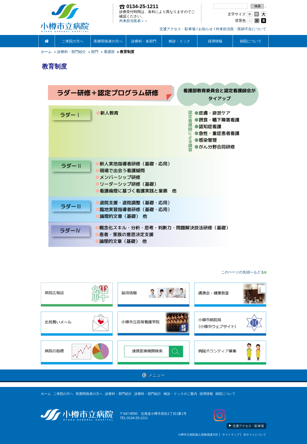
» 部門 (93, 52)
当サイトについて (254, 434)
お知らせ (205, 29)
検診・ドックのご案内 (180, 394)
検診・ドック (179, 41)
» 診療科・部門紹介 (70, 52)
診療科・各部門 (143, 41)
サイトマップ (230, 434)
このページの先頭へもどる (243, 272)
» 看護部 (108, 52)
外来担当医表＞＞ (133, 21)
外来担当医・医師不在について (241, 29)
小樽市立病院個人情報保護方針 (198, 434)
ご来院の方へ (72, 41)
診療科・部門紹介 (118, 394)
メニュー (153, 375)
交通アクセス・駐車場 (177, 29)
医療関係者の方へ (108, 41)
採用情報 (215, 41)
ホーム (46, 52)
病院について (250, 41)
